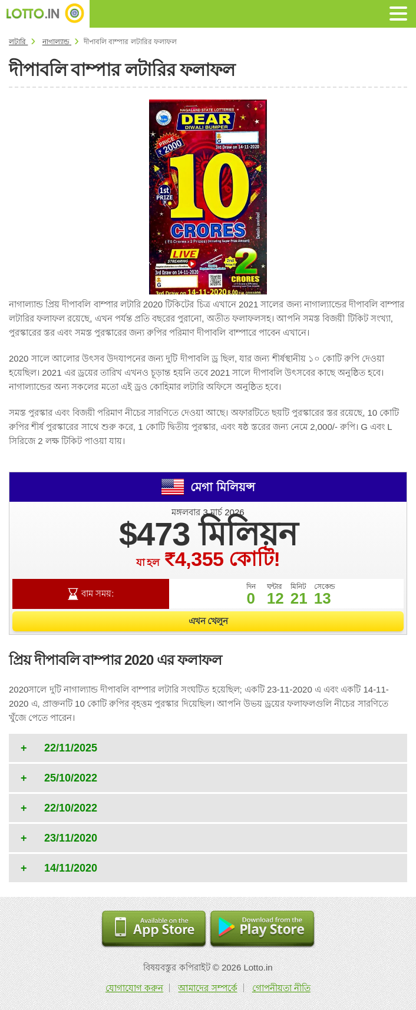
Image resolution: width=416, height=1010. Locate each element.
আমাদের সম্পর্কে (207, 988)
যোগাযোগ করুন (134, 988)
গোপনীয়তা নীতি (281, 988)
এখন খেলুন (208, 621)
